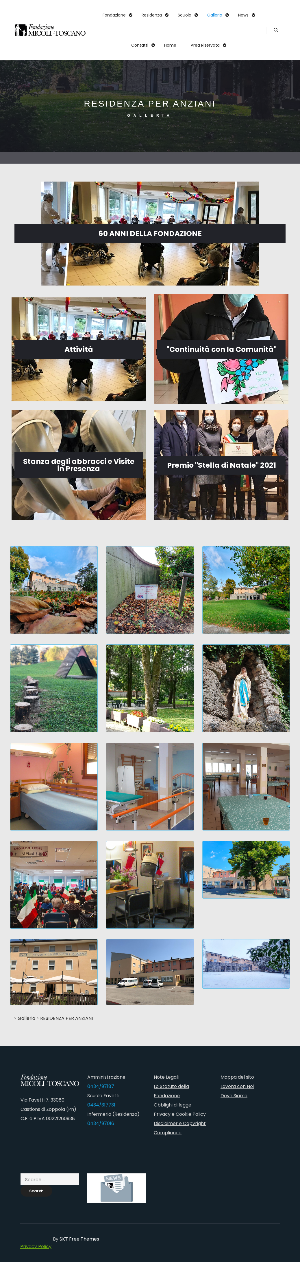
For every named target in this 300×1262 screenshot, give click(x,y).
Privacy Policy (35, 1246)
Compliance (168, 1132)
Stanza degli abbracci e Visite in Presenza (78, 465)
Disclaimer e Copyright (180, 1123)
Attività (78, 349)
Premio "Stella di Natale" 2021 (221, 465)
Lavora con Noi (237, 1086)
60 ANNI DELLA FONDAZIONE (150, 233)
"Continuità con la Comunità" (221, 349)
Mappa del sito (237, 1077)
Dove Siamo (234, 1095)
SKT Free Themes (79, 1239)
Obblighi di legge (172, 1105)
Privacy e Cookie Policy (180, 1114)
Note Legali (166, 1077)
